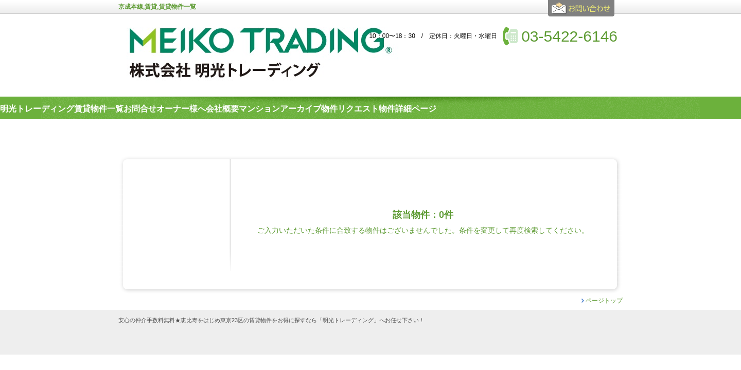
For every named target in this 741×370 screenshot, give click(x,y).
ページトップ (604, 300)
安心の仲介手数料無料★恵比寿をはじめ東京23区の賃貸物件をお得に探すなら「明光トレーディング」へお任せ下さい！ (271, 320)
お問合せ (582, 12)
